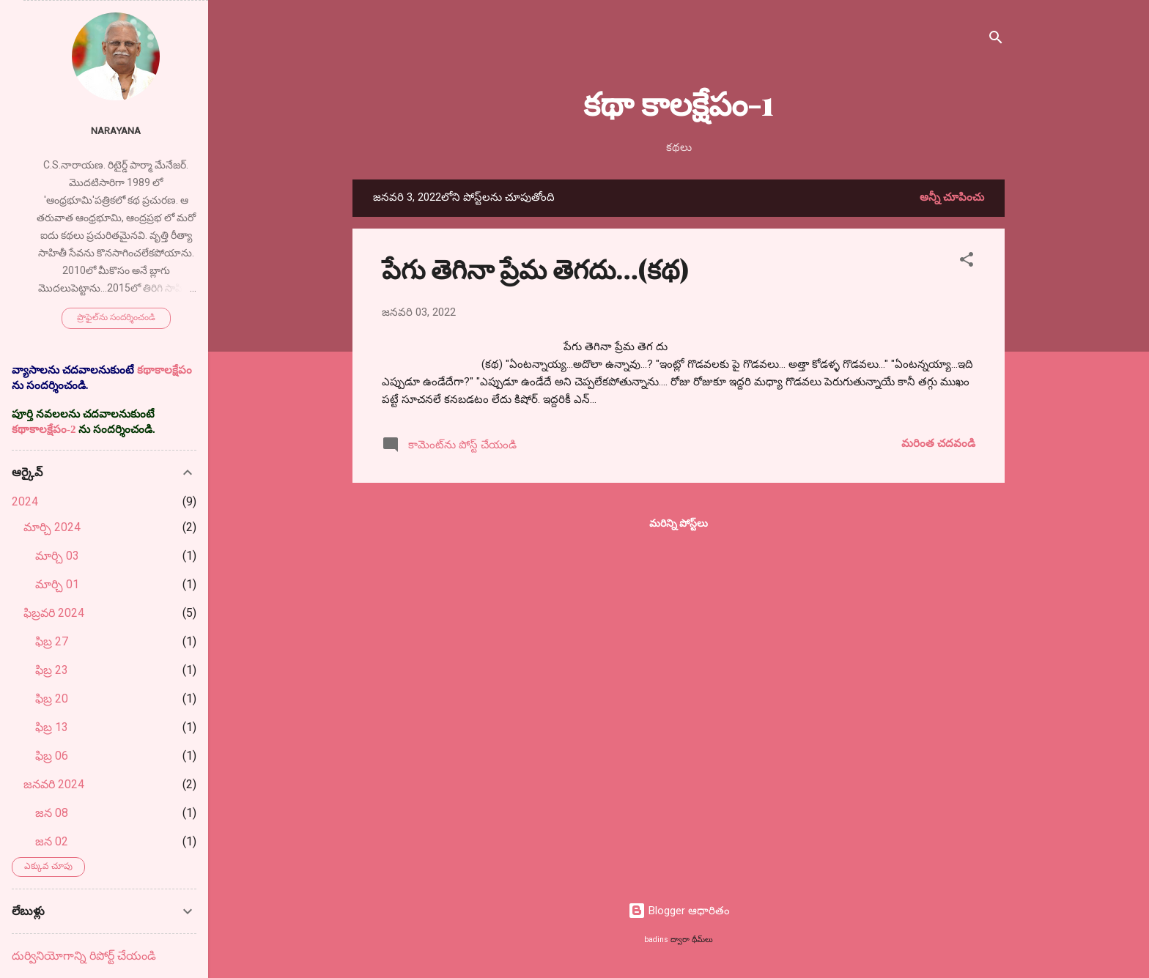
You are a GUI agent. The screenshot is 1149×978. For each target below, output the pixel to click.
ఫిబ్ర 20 (51, 698)
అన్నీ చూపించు (952, 197)
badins (656, 939)
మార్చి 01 (57, 584)
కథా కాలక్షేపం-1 (678, 102)
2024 (25, 501)
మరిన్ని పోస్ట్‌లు (678, 523)
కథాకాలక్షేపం (164, 370)
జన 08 (51, 813)
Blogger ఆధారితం (679, 910)
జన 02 (51, 841)
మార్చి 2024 (52, 527)
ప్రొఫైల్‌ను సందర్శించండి (116, 317)
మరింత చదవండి (938, 443)
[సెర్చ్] (996, 40)
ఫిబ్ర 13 (51, 727)
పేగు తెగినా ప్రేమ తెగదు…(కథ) (535, 268)
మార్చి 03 (57, 556)
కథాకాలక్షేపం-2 (44, 429)
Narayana (116, 130)
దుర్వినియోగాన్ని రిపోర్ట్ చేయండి (84, 956)
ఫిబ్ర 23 (51, 670)
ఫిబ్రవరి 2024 (53, 613)
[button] (966, 262)
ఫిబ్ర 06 (51, 756)
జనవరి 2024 (53, 784)
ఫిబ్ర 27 (51, 641)
